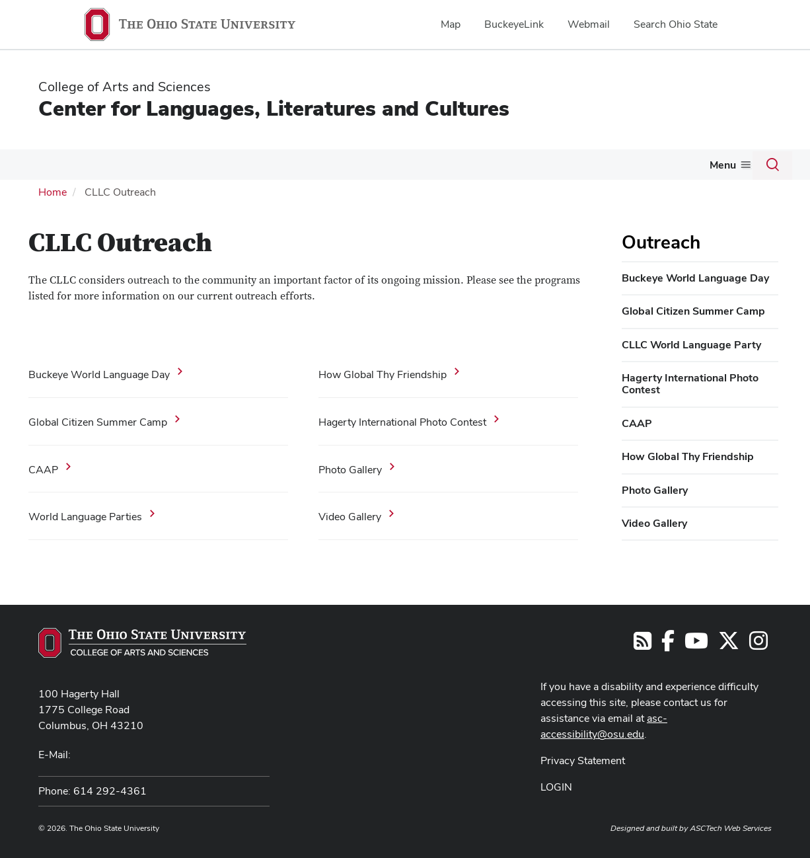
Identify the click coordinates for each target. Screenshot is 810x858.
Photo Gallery (350, 468)
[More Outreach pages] (469, 167)
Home (52, 191)
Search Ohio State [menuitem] (676, 24)
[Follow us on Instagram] (758, 643)
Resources (515, 164)
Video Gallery (349, 515)
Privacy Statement (582, 759)
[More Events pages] (603, 167)
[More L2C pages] (127, 167)
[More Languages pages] (80, 167)
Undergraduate (183, 164)
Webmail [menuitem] (589, 24)
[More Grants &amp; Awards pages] (400, 167)
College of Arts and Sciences (124, 86)
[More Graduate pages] (292, 167)
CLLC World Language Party (691, 343)
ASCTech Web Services (731, 827)
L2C (112, 164)
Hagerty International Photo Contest (402, 421)
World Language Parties (85, 515)
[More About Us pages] (728, 167)
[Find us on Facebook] (668, 643)
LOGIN (556, 786)
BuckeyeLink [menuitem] (514, 24)
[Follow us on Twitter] (728, 643)
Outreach (443, 164)
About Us (700, 164)
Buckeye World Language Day (99, 373)
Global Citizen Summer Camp (97, 421)
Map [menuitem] (450, 24)
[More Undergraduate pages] (223, 167)
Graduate (265, 164)
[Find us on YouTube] (696, 643)
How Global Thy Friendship (382, 373)
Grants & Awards (354, 164)
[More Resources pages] (545, 167)
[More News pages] (656, 167)
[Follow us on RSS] (642, 643)
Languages (49, 164)
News (637, 164)
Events (582, 164)
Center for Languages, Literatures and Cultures (273, 108)
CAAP (43, 468)
